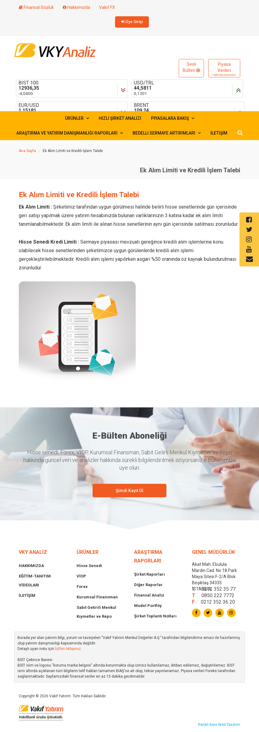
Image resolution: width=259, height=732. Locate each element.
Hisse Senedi (89, 565)
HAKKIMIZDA (31, 565)
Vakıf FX (107, 7)
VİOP (81, 576)
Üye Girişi (132, 21)
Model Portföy (148, 605)
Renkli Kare (208, 724)
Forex (82, 586)
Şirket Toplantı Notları (155, 616)
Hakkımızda (76, 7)
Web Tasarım (229, 724)
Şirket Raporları (149, 574)
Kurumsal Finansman (97, 597)
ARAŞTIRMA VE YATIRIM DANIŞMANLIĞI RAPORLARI (69, 133)
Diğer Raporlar (148, 584)
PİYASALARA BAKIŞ (172, 118)
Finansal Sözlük (36, 7)
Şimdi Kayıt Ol (129, 490)
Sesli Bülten (191, 67)
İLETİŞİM (218, 133)
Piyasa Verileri (224, 69)
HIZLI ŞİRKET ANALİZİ (120, 118)
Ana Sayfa (27, 151)
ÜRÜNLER (77, 118)
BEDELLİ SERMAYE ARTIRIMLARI (167, 133)
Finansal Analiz (149, 595)
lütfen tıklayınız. (68, 649)
